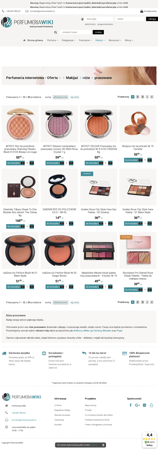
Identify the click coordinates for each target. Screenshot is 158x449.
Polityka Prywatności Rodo (97, 420)
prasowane (103, 78)
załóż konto (90, 24)
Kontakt (58, 424)
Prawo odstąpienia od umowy (98, 424)
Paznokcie (85, 40)
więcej (94, 445)
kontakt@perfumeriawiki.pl (24, 420)
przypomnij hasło (105, 24)
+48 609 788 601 (19, 413)
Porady (88, 410)
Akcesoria (115, 40)
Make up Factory (93, 330)
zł (20, 157)
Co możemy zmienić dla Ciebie (99, 415)
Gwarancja (59, 420)
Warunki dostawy (62, 415)
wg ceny (75, 97)
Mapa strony (90, 405)
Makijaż (100, 40)
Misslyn (107, 330)
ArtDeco (77, 330)
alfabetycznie (60, 97)
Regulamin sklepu (62, 410)
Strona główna (33, 40)
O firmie (57, 405)
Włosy (129, 40)
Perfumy (52, 40)
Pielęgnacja (68, 40)
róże (86, 78)
